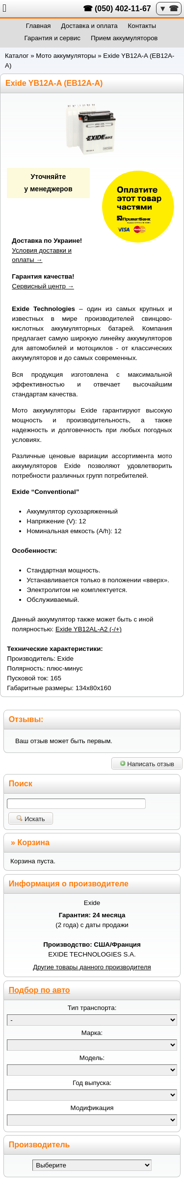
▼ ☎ (169, 8)
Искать (31, 819)
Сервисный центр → (43, 286)
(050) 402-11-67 (123, 8)
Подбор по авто (39, 990)
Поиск (20, 783)
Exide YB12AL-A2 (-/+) (88, 629)
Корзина (33, 842)
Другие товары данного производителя (92, 967)
